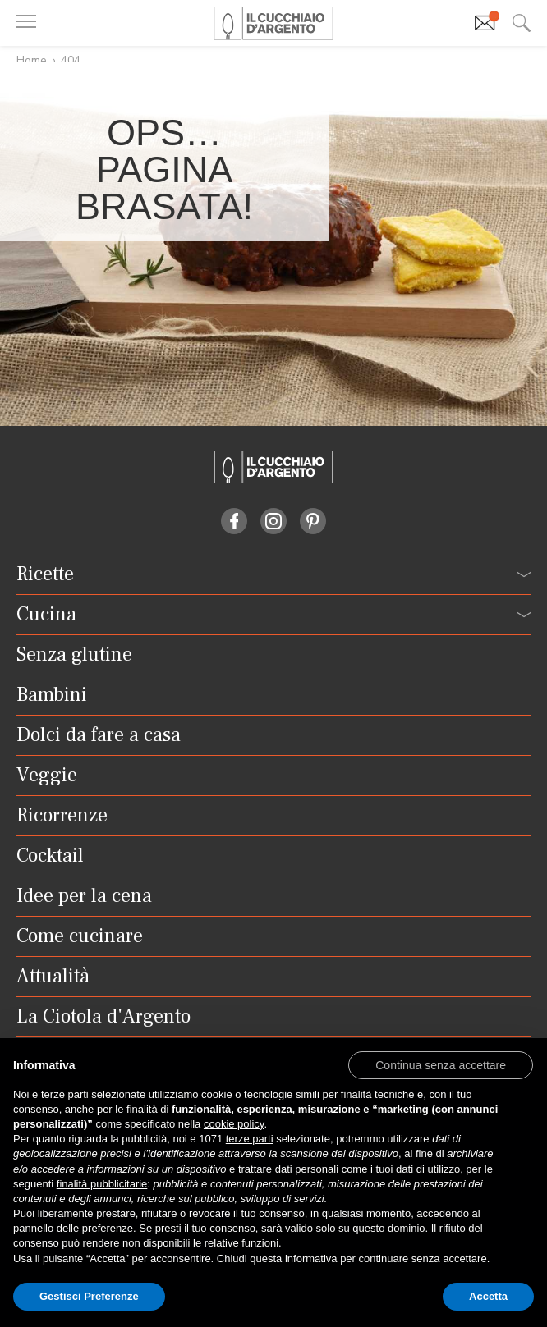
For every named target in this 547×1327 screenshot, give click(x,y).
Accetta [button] (488, 1296)
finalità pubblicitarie (102, 1184)
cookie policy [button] (234, 1124)
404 (70, 60)
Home (31, 60)
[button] (440, 1064)
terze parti (250, 1139)
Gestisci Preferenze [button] (89, 1296)
